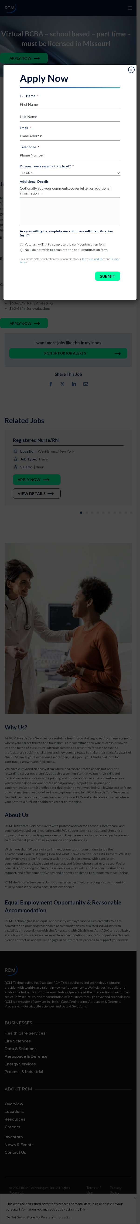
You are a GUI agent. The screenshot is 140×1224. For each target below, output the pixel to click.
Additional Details (34, 181)
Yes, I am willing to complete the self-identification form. (65, 244)
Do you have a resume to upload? (47, 166)
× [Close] (131, 70)
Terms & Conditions (93, 259)
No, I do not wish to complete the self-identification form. (66, 250)
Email (25, 128)
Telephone (29, 147)
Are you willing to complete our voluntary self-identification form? (66, 233)
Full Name (29, 96)
